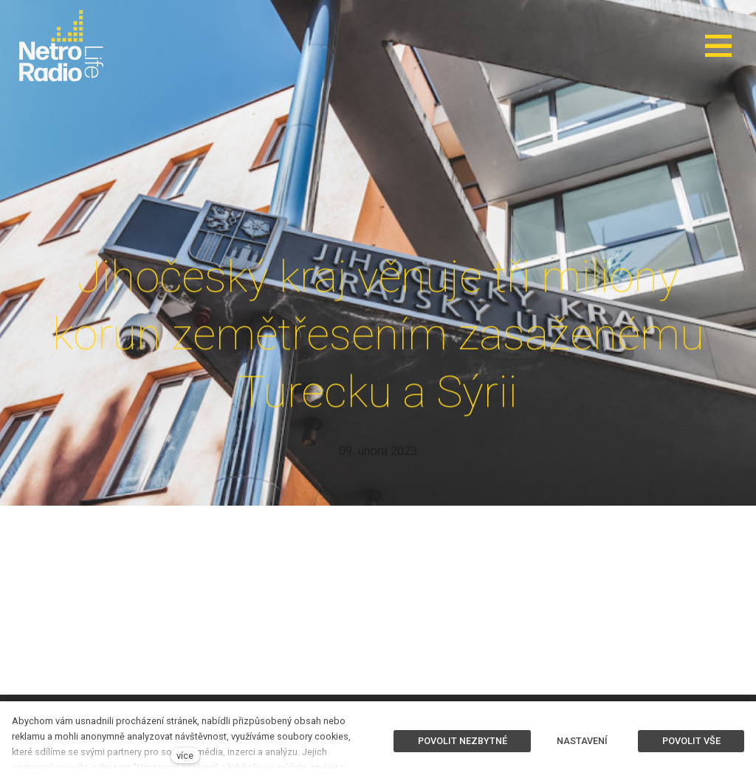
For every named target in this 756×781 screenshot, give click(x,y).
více (184, 755)
